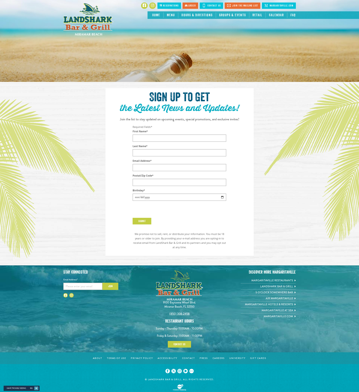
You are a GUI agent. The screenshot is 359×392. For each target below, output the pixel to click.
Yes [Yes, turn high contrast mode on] (31, 388)
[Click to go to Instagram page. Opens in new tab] (152, 6)
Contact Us (211, 5)
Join (110, 286)
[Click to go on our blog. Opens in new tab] (191, 371)
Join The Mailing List (242, 5)
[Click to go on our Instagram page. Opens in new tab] (179, 371)
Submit (142, 221)
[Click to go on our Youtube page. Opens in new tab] (185, 371)
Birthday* (139, 190)
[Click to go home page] (88, 19)
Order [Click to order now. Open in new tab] (190, 5)
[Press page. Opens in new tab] (203, 358)
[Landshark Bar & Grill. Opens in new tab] (268, 286)
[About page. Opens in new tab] (97, 358)
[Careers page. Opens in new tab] (218, 358)
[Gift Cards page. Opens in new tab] (258, 358)
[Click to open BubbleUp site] (179, 387)
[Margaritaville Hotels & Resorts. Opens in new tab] (268, 304)
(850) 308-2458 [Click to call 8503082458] (179, 314)
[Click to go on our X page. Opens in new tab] (173, 371)
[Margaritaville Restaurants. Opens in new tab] (268, 280)
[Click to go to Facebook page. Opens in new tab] (144, 6)
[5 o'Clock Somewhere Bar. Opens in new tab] (268, 292)
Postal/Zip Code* (143, 175)
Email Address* (142, 161)
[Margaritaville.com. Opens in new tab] (268, 316)
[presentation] (156, 209)
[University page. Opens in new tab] (237, 358)
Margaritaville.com (278, 5)
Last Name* (140, 146)
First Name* (140, 131)
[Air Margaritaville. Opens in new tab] (268, 298)
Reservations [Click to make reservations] (169, 5)
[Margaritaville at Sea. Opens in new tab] (268, 310)
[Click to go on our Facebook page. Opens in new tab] (167, 371)
